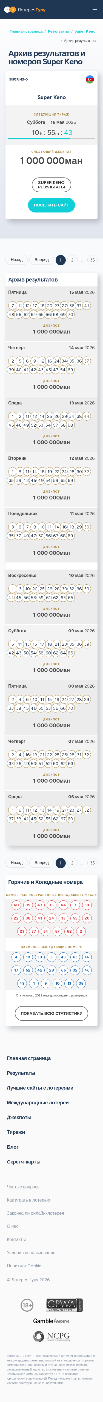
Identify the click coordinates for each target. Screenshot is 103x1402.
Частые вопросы (23, 1187)
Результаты (58, 31)
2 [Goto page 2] (72, 260)
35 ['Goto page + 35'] (92, 260)
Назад (16, 259)
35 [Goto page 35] (92, 863)
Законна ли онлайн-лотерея (35, 1213)
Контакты (16, 1239)
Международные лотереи (38, 1103)
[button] (94, 9)
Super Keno (85, 31)
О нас (12, 1226)
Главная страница (26, 31)
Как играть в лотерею (28, 1200)
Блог (13, 1147)
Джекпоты (19, 1117)
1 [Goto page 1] (60, 260)
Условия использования (31, 1252)
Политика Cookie (24, 1265)
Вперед (42, 259)
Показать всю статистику (51, 1013)
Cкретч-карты (24, 1162)
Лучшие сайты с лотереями (40, 1088)
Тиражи (16, 1132)
